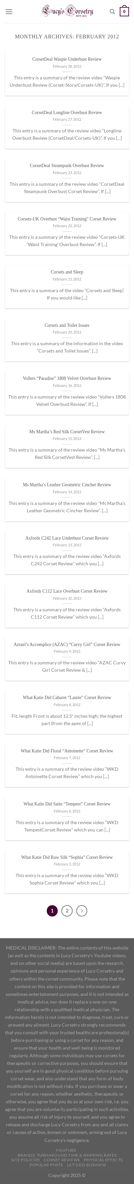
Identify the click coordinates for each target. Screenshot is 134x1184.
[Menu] (9, 11)
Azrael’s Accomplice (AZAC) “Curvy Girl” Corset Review (67, 644)
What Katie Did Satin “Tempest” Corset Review (67, 803)
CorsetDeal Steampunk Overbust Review (67, 165)
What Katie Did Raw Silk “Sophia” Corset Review (67, 857)
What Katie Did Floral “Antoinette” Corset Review (67, 750)
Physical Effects (103, 1159)
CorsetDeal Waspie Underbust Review (67, 59)
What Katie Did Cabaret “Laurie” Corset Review (67, 697)
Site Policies (25, 1159)
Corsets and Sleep (67, 271)
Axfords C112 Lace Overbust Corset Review (67, 591)
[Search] (112, 11)
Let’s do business (86, 1164)
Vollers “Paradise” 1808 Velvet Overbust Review (67, 378)
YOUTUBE (66, 1150)
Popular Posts (46, 1164)
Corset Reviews (62, 1159)
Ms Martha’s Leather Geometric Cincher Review (67, 484)
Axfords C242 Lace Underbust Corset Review (66, 538)
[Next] (82, 911)
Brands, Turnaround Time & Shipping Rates (67, 1155)
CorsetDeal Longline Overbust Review (67, 112)
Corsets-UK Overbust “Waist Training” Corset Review (67, 218)
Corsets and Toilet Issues (66, 325)
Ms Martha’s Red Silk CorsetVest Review (67, 431)
